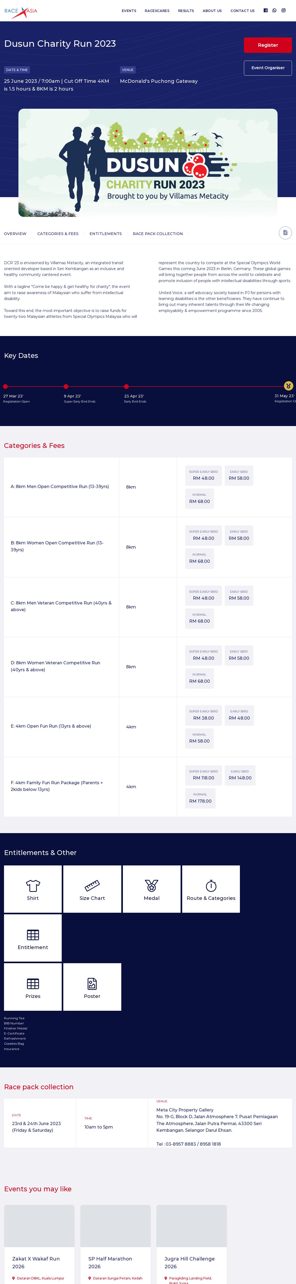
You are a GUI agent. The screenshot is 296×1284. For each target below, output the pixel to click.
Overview (15, 233)
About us (211, 11)
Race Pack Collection (158, 233)
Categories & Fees (58, 233)
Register (268, 45)
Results (185, 11)
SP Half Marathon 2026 (108, 1213)
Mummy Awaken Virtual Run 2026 (253, 1213)
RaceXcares (156, 11)
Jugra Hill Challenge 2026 (184, 1213)
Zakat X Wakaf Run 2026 (36, 1213)
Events (128, 11)
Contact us (243, 11)
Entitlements (105, 233)
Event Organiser (268, 68)
